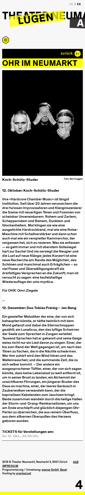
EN (79, 4)
